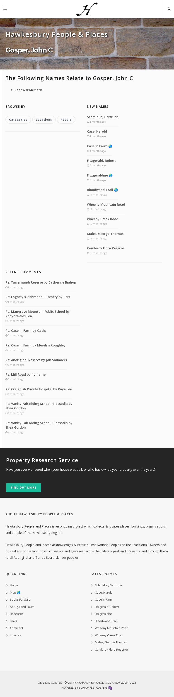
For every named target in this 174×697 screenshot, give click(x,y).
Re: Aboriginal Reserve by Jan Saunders (36, 360)
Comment (16, 628)
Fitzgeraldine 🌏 (100, 175)
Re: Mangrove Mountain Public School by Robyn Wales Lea (37, 313)
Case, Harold (97, 131)
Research (16, 614)
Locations (44, 120)
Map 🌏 (15, 592)
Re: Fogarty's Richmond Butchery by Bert (37, 297)
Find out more (23, 487)
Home (14, 585)
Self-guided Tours (22, 607)
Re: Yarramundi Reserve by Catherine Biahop (40, 282)
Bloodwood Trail (106, 621)
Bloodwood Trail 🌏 (102, 190)
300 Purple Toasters (93, 688)
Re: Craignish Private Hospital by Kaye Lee (38, 389)
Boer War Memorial (29, 90)
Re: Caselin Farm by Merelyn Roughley (35, 345)
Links (13, 621)
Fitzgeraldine (104, 614)
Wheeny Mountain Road (106, 204)
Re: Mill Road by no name (25, 374)
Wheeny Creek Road (102, 219)
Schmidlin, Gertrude (102, 117)
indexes (15, 635)
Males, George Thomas (105, 234)
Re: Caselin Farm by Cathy (26, 330)
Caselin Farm (104, 599)
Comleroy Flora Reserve (105, 248)
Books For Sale (20, 599)
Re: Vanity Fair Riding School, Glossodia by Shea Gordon (38, 405)
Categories (18, 120)
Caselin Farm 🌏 (99, 146)
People (66, 120)
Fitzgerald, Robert (101, 160)
